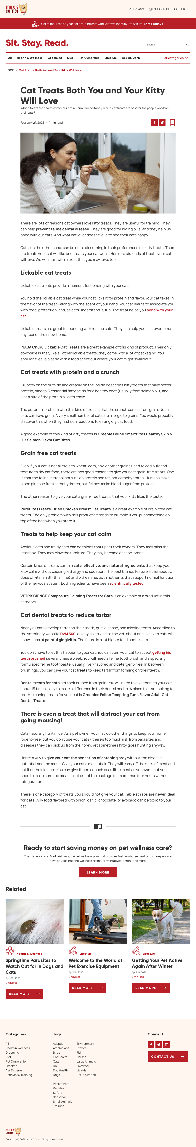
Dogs (56, 1075)
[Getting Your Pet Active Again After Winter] (161, 963)
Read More (26, 995)
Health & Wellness (29, 58)
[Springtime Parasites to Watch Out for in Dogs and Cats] (35, 966)
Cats (56, 1061)
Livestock (83, 1066)
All (10, 58)
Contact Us (162, 1057)
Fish (79, 1052)
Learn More (98, 872)
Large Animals (86, 1061)
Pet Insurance (86, 1075)
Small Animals (62, 1101)
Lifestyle (111, 58)
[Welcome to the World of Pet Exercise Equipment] (98, 963)
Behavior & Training (19, 1075)
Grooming (55, 58)
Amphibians (61, 1048)
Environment (85, 1044)
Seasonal (59, 1097)
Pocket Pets (61, 1084)
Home (10, 70)
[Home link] (34, 1131)
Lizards (81, 1070)
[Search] (168, 44)
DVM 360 (68, 633)
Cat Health (60, 1057)
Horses (81, 1057)
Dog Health (60, 1070)
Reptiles (58, 1088)
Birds (56, 1052)
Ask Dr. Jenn (131, 58)
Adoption (59, 1044)
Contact (181, 9)
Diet (70, 58)
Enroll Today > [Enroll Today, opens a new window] (154, 24)
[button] (17, 9)
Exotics (81, 1048)
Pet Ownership (88, 58)
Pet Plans (136, 9)
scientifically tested (127, 583)
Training (58, 1106)
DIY (55, 1066)
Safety (57, 1093)
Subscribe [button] (159, 9)
